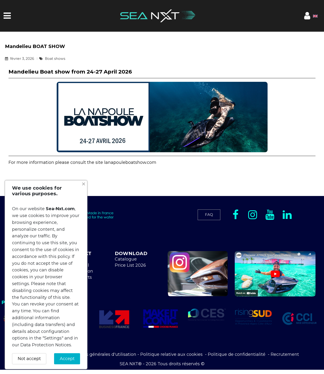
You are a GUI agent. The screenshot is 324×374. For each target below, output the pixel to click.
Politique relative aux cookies (172, 354)
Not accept (29, 358)
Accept (67, 358)
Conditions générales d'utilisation (100, 354)
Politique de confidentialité (237, 354)
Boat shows (55, 59)
